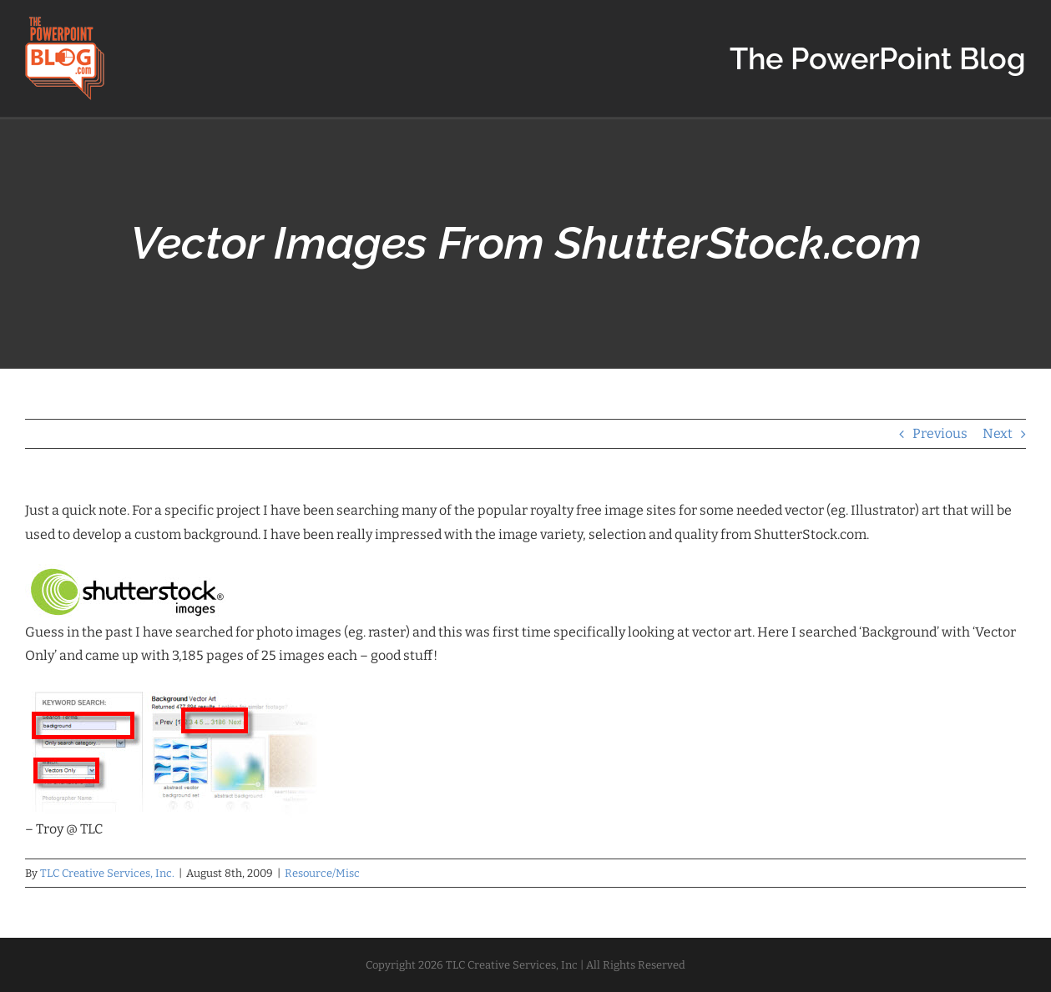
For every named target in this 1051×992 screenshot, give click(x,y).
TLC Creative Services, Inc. (107, 873)
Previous (940, 433)
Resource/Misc (322, 873)
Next (998, 433)
